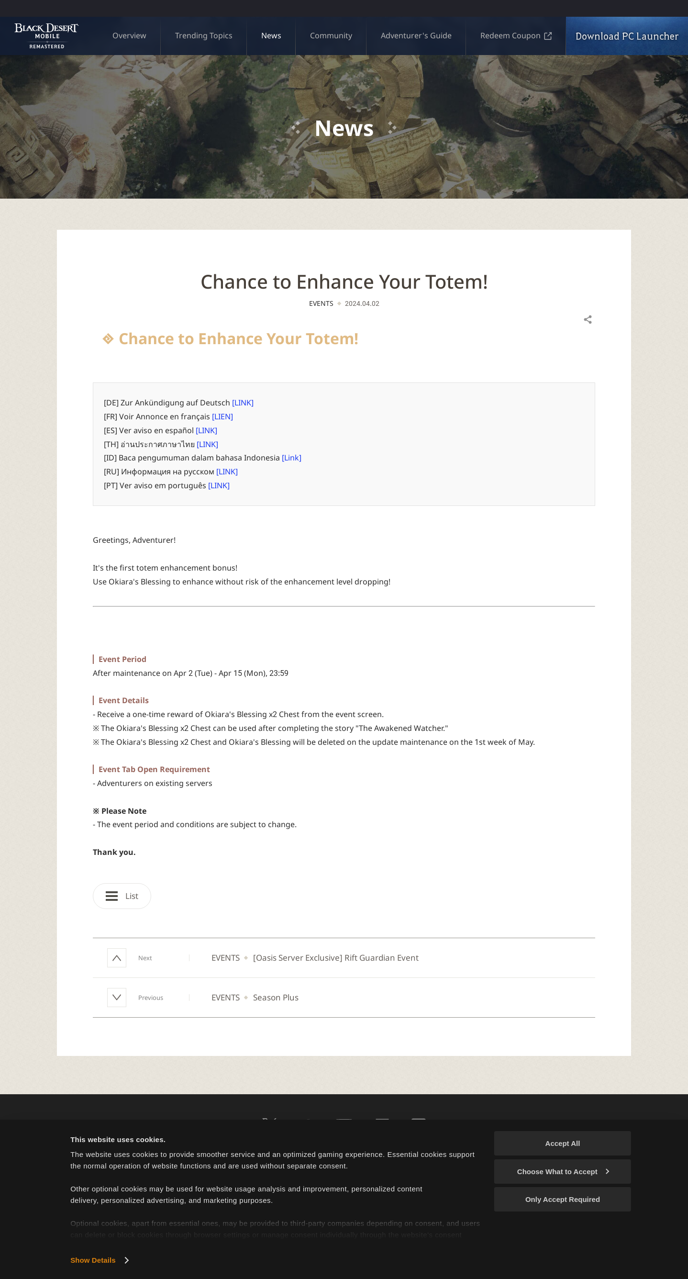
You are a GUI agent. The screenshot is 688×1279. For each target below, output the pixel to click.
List (122, 895)
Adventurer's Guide (416, 35)
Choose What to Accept (563, 1171)
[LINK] (243, 402)
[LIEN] (222, 416)
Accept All (562, 1143)
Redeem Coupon (516, 35)
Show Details (93, 1260)
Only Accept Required (562, 1199)
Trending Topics (204, 35)
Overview (129, 35)
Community (331, 35)
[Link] (291, 457)
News (271, 35)
